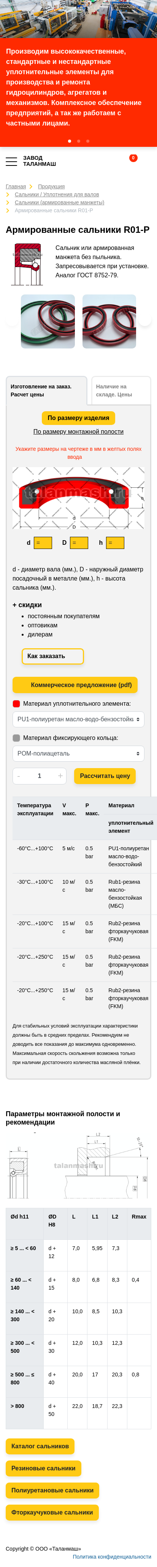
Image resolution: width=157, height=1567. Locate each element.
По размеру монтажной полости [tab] (78, 431)
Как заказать (52, 656)
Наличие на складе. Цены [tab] (114, 390)
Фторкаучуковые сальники (52, 1512)
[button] (69, 141)
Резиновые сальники (43, 1468)
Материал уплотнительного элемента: (77, 703)
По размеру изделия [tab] (78, 418)
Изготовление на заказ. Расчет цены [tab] (41, 390)
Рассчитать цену (105, 776)
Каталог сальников (40, 1446)
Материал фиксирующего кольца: (70, 738)
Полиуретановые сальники (52, 1490)
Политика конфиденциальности (112, 1557)
